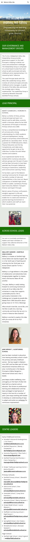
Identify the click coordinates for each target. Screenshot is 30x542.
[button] (2, 2)
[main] (15, 23)
